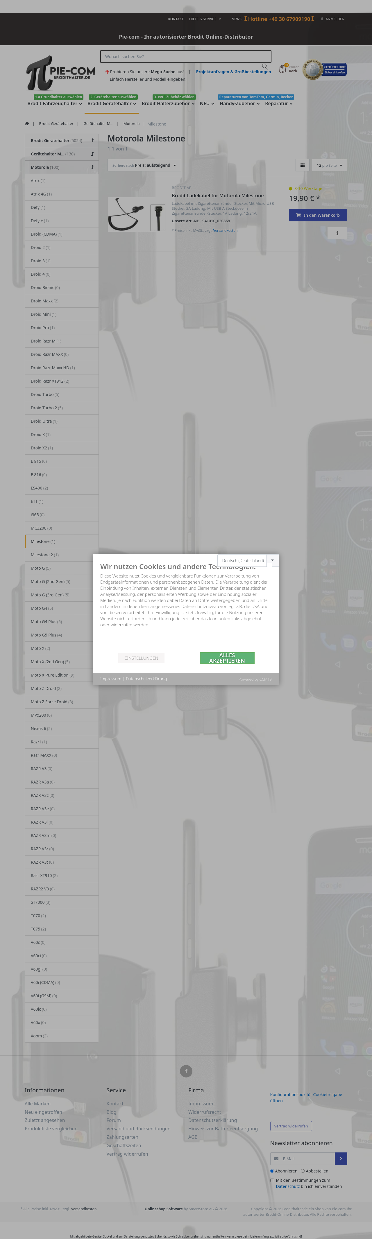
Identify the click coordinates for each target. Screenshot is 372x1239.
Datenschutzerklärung (146, 679)
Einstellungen (141, 658)
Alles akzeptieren (227, 658)
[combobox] (248, 560)
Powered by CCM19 (255, 679)
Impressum (110, 679)
